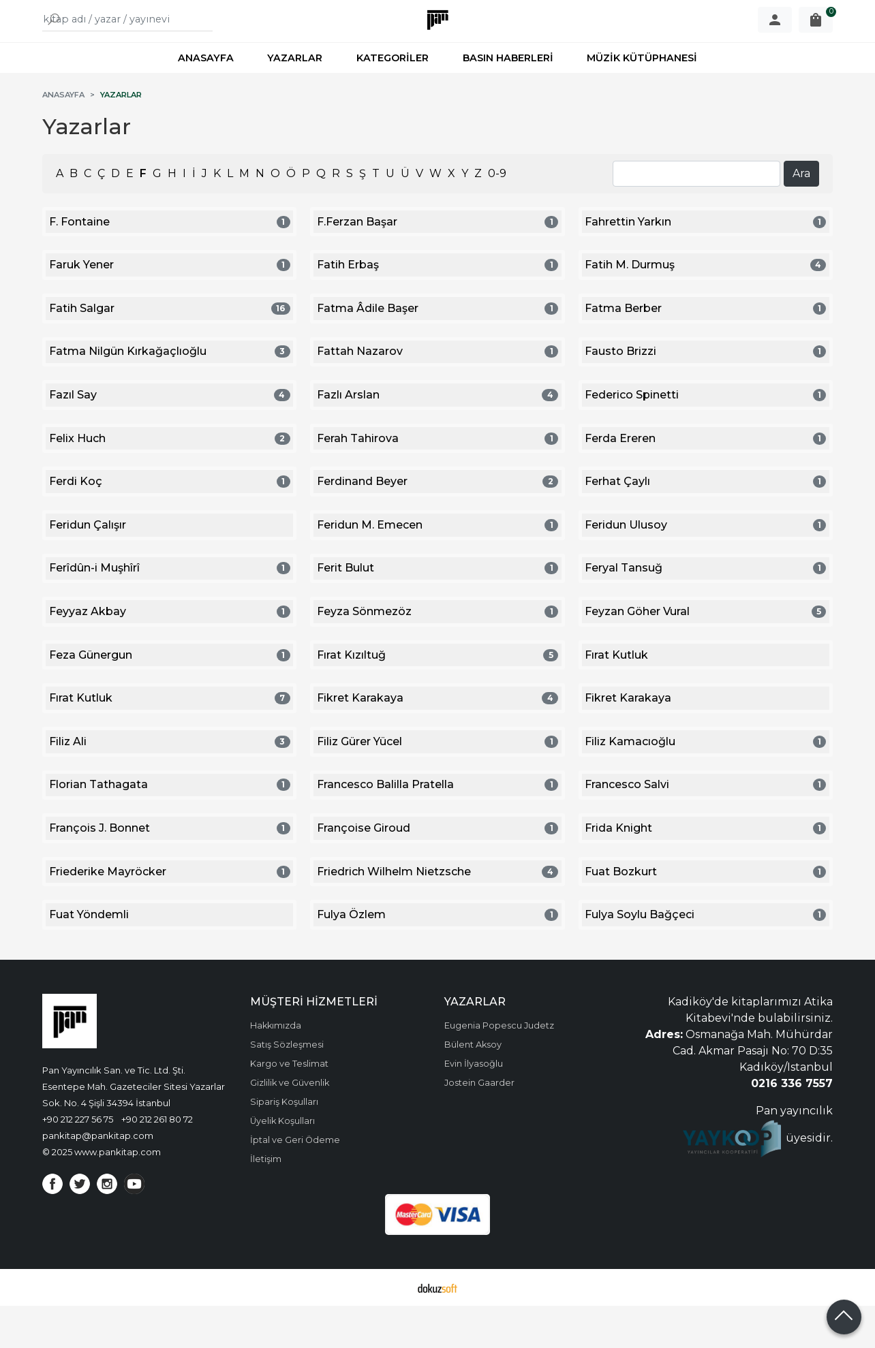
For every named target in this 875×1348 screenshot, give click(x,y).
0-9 (497, 215)
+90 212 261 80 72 (157, 1161)
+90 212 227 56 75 (77, 1161)
